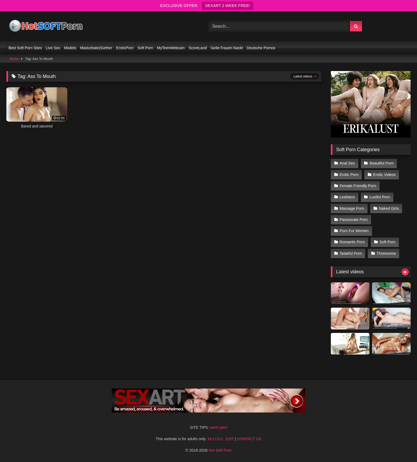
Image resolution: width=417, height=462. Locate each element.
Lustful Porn (380, 197)
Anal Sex (347, 163)
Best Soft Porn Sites (25, 48)
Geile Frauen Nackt (227, 48)
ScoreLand (198, 48)
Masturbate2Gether (96, 48)
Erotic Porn (349, 174)
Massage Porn (352, 208)
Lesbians (347, 197)
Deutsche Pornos (261, 48)
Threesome (386, 253)
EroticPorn (125, 48)
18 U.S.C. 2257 (220, 439)
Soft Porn (145, 48)
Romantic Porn (352, 242)
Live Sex (53, 48)
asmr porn (218, 427)
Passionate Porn (354, 219)
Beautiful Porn (382, 163)
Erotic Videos (384, 174)
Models (70, 48)
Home (14, 59)
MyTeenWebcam (171, 48)
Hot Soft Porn (220, 450)
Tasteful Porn (351, 253)
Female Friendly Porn (358, 186)
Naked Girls (389, 208)
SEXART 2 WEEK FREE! (227, 5)
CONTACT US (249, 439)
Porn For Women (354, 231)
